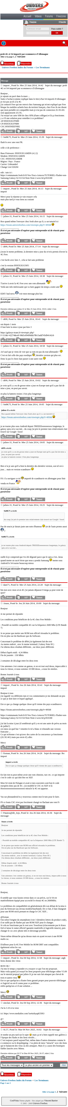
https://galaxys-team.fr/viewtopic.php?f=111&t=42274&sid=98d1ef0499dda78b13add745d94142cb (27, 334)
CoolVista (14, 1100)
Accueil (27, 16)
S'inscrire (62, 22)
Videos (38, 16)
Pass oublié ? (57, 29)
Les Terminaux (43, 67)
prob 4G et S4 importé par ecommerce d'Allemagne (24, 54)
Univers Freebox (40, 1103)
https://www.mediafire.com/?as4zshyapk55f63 (24, 1013)
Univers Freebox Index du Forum (17, 67)
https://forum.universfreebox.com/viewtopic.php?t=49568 (26, 225)
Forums (49, 16)
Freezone (61, 16)
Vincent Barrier (51, 1100)
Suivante (21, 56)
